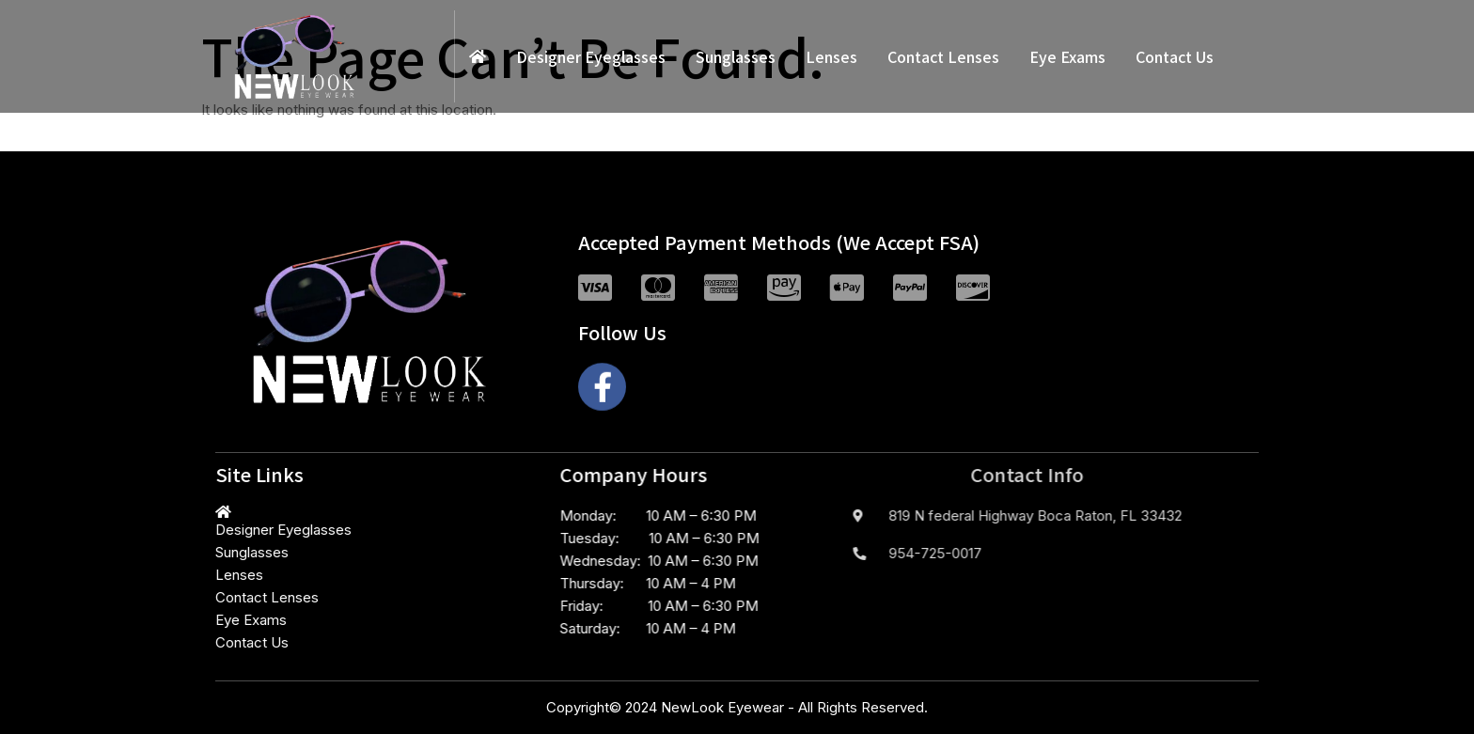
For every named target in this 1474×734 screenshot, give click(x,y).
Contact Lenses (943, 56)
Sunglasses (736, 56)
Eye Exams (1067, 56)
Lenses (831, 56)
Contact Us (1175, 56)
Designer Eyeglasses (591, 56)
